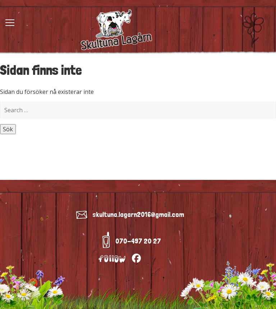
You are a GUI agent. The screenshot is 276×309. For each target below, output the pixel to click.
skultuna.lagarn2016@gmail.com (138, 214)
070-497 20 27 (138, 241)
